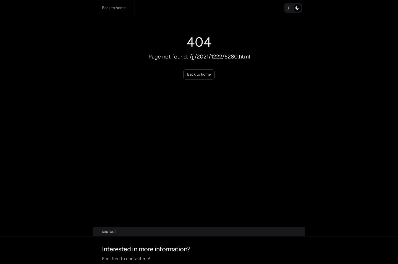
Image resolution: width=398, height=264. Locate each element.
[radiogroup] (293, 8)
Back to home (199, 74)
